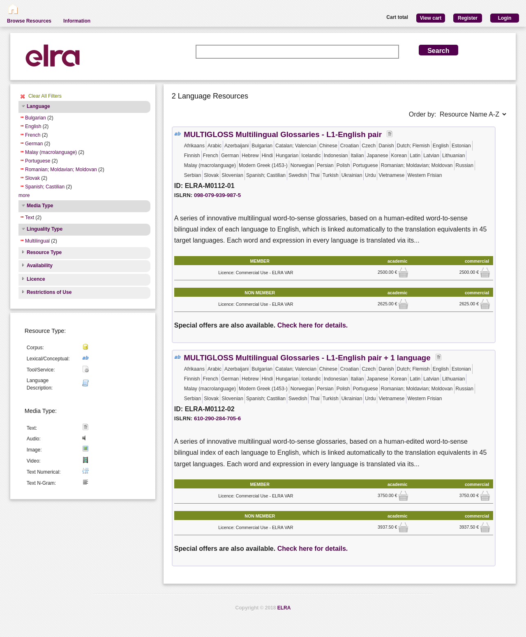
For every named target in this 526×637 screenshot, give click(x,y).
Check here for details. (312, 325)
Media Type (40, 206)
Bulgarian (35, 118)
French (32, 135)
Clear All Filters (45, 96)
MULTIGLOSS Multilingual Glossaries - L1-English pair (283, 134)
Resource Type (44, 252)
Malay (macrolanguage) (51, 152)
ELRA (284, 608)
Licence (36, 279)
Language (38, 106)
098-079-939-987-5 (217, 195)
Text (29, 217)
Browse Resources (29, 21)
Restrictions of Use (49, 292)
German (34, 144)
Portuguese (37, 161)
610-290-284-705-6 (217, 418)
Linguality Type (44, 229)
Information (76, 21)
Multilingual (37, 241)
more (24, 195)
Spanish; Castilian (45, 187)
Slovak (32, 178)
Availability (40, 265)
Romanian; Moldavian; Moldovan (61, 169)
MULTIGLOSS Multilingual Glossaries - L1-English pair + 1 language (307, 357)
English (33, 126)
